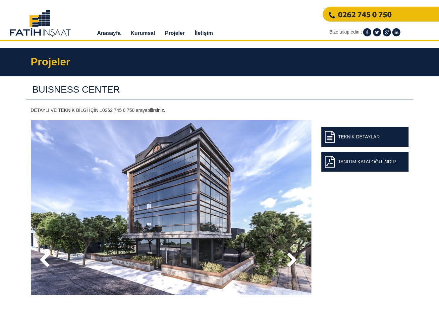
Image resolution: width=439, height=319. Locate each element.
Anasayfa (109, 33)
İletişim (204, 33)
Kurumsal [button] (143, 33)
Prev (47, 266)
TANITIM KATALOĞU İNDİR (367, 161)
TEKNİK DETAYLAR (359, 136)
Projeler (175, 33)
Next (294, 266)
